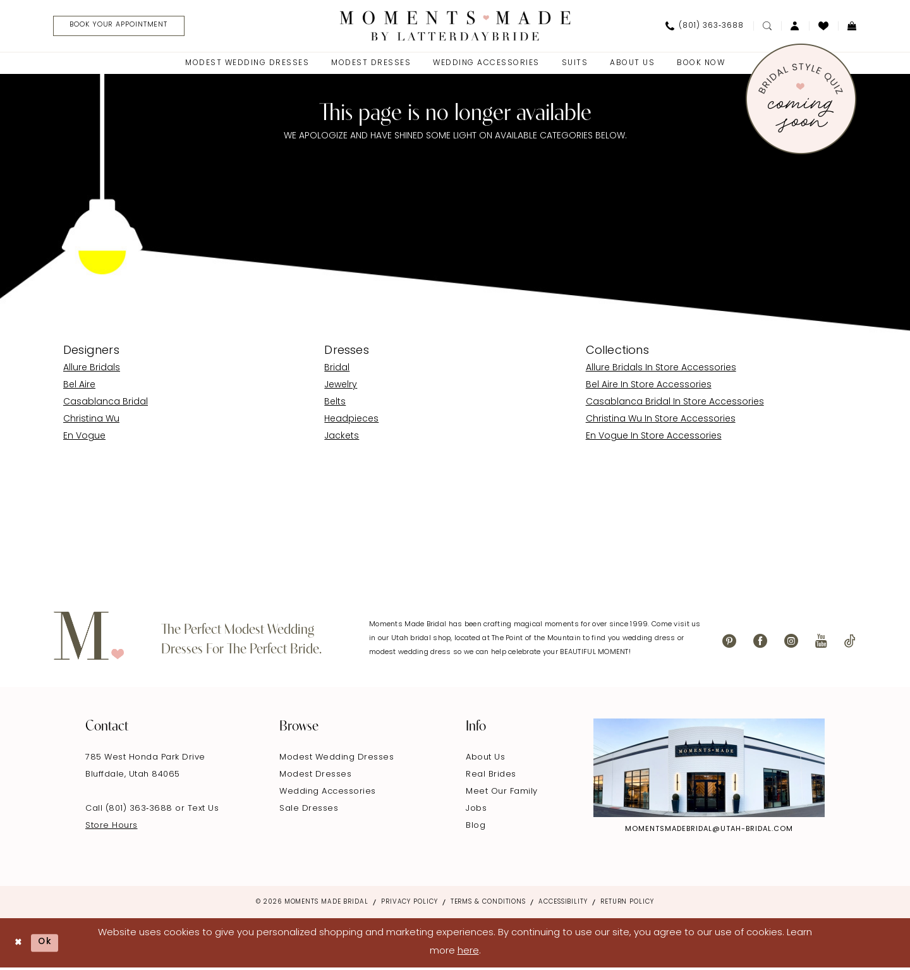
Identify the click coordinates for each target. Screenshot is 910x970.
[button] (795, 26)
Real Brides (491, 776)
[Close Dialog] (19, 944)
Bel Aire (79, 387)
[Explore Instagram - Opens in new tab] (709, 769)
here (468, 953)
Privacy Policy (409, 903)
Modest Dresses (315, 776)
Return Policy (627, 903)
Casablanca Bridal (105, 404)
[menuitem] (121, 27)
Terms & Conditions (488, 903)
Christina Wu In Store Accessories (661, 421)
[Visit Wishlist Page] (823, 26)
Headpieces (351, 421)
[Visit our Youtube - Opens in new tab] (821, 643)
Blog (475, 827)
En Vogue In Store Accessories (654, 438)
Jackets (341, 438)
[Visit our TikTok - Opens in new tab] (850, 643)
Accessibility (563, 903)
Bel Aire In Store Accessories (649, 387)
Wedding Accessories (327, 793)
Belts (335, 404)
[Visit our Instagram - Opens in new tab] (791, 643)
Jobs (476, 810)
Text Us (203, 810)
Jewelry (340, 387)
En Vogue (84, 438)
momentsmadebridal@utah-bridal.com (709, 831)
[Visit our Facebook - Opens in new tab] (760, 643)
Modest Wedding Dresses (336, 759)
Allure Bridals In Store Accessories (661, 370)
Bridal (336, 370)
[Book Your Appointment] (126, 27)
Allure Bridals (91, 370)
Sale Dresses (308, 810)
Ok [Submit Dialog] (48, 944)
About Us (485, 759)
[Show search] (767, 26)
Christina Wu (91, 421)
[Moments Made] (455, 26)
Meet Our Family (502, 793)
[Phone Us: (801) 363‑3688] (704, 26)
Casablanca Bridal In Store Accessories (675, 404)
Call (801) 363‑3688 (130, 810)
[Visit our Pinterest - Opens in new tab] (729, 643)
